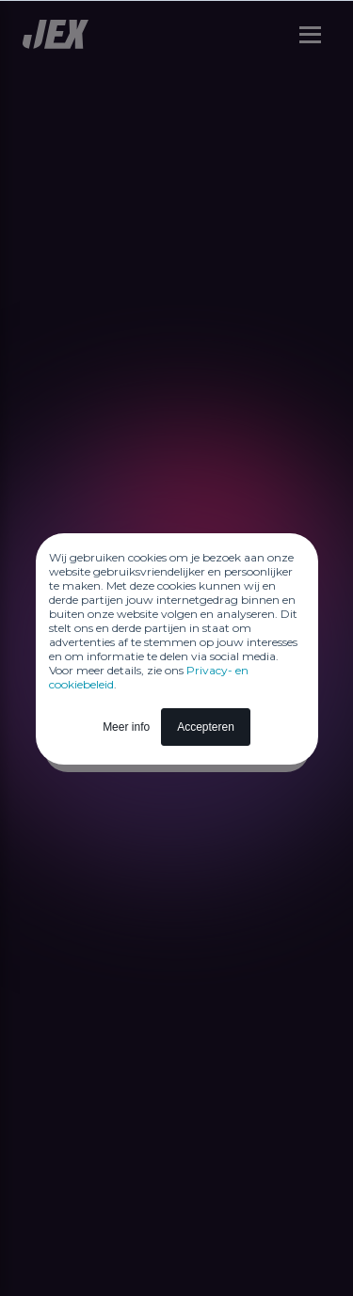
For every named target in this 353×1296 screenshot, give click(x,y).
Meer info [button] (126, 727)
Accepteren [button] (205, 727)
